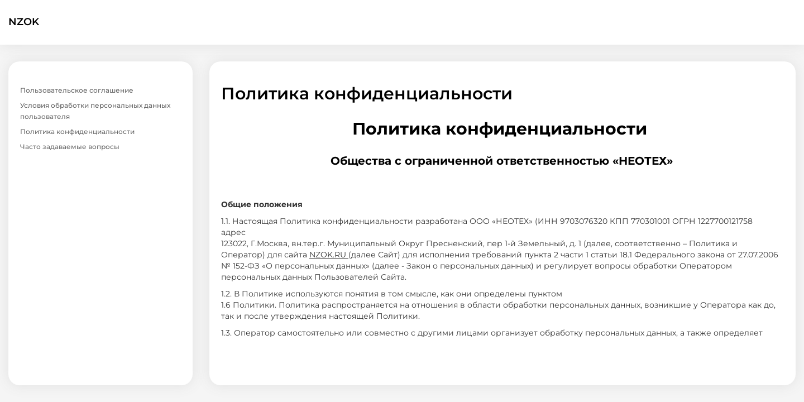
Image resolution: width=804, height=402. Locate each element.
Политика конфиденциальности (77, 131)
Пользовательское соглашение (76, 90)
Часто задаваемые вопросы (69, 146)
